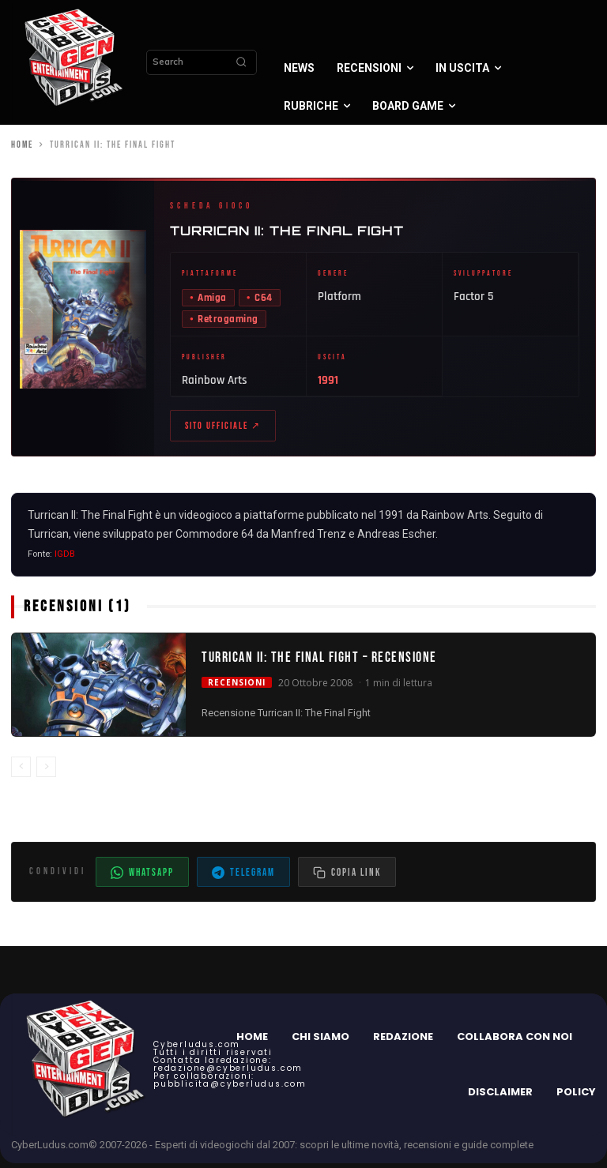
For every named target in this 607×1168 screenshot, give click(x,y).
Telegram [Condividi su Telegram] (243, 877)
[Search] (241, 62)
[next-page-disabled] (46, 771)
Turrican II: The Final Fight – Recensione (319, 662)
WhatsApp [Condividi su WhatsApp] (142, 877)
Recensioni (237, 686)
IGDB (65, 559)
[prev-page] (21, 771)
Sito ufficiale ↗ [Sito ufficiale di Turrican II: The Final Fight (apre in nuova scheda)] (223, 428)
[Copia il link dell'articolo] (347, 877)
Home (22, 145)
